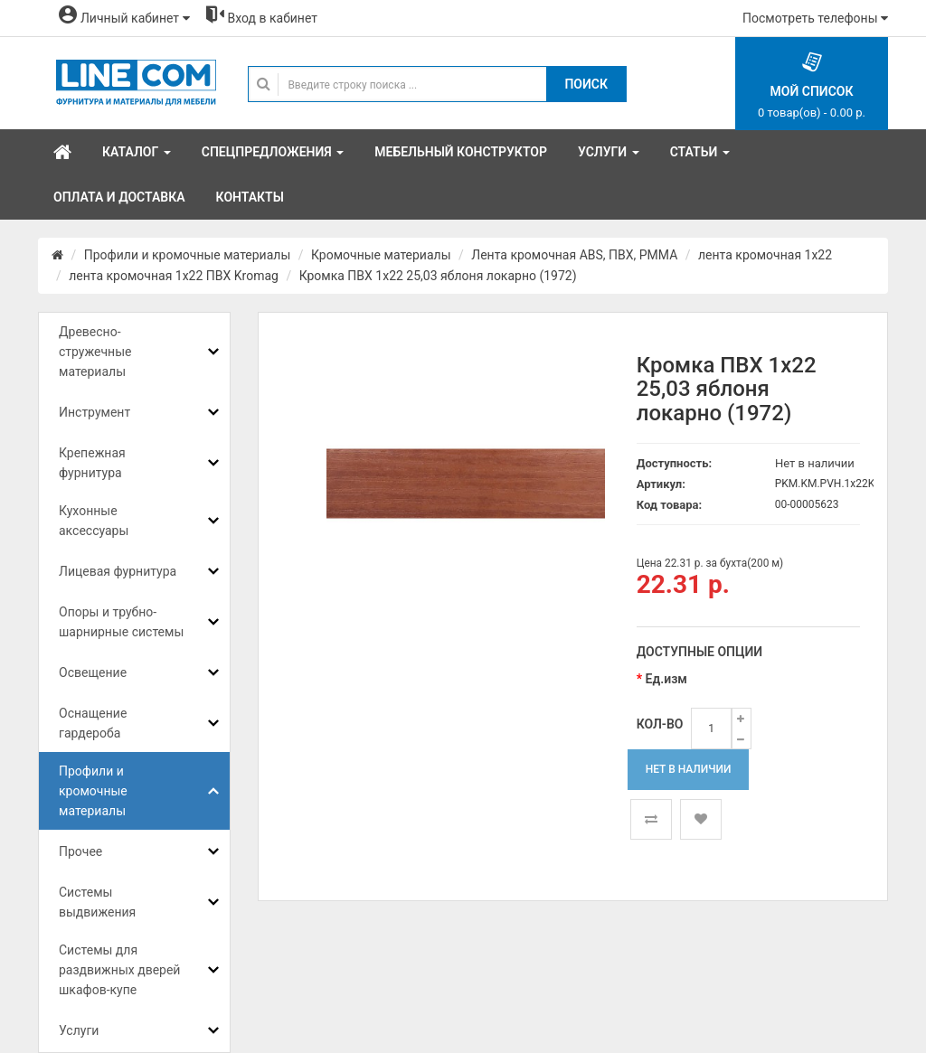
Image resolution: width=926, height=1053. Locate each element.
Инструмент (94, 412)
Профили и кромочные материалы (187, 255)
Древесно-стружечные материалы (95, 351)
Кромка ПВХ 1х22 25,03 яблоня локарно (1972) (438, 275)
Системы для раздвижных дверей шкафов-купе (119, 970)
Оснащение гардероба (93, 723)
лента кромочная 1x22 (765, 255)
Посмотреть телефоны (815, 18)
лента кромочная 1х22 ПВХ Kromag (174, 275)
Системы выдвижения (97, 902)
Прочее (80, 851)
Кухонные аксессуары (93, 520)
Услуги (79, 1030)
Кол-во (660, 724)
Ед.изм (666, 679)
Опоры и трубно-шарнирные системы (121, 622)
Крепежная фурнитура (92, 463)
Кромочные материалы (381, 255)
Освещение (93, 672)
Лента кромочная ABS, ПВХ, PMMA (574, 255)
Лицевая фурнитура (117, 571)
